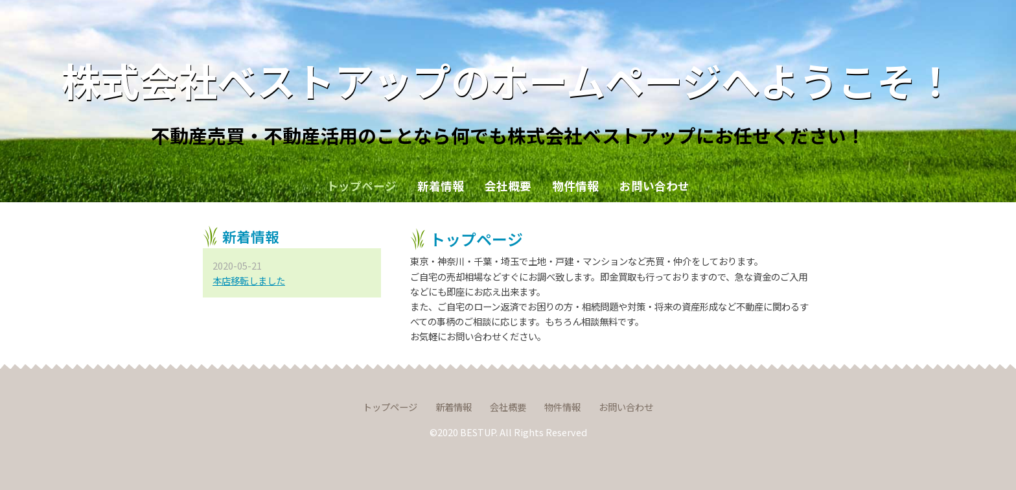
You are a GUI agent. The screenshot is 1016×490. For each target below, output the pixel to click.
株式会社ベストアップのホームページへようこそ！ (508, 79)
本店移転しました (249, 280)
